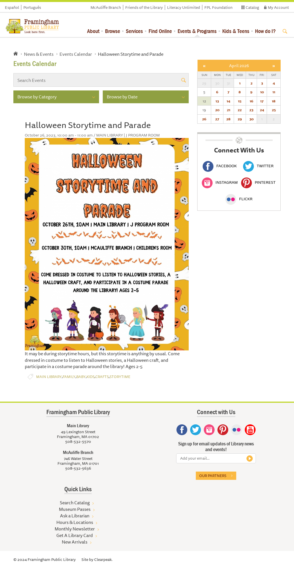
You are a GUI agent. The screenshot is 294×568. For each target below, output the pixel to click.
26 (204, 119)
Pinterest (258, 182)
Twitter (258, 166)
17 (262, 101)
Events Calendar (75, 54)
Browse (112, 30)
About (93, 30)
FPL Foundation (218, 7)
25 (274, 110)
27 (217, 119)
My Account (278, 7)
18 (274, 101)
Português (32, 7)
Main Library (49, 377)
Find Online (160, 30)
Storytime (120, 377)
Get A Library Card (74, 535)
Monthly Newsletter (75, 528)
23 (251, 110)
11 (273, 92)
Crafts (102, 377)
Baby (81, 377)
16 (251, 101)
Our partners (212, 475)
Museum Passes (75, 509)
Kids (90, 377)
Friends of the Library (144, 7)
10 (262, 92)
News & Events (39, 54)
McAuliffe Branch (106, 7)
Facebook (220, 166)
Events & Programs (197, 30)
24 (262, 110)
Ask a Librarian (74, 515)
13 (217, 101)
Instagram (220, 182)
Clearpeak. (103, 559)
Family (69, 377)
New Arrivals (74, 541)
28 (228, 119)
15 (239, 101)
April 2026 (239, 65)
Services (134, 30)
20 (217, 110)
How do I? (265, 30)
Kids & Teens (235, 30)
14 (228, 101)
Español (12, 7)
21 (228, 110)
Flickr (238, 199)
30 (251, 119)
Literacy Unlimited (183, 7)
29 (240, 119)
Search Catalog (75, 502)
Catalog (252, 7)
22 (240, 110)
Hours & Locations (74, 522)
